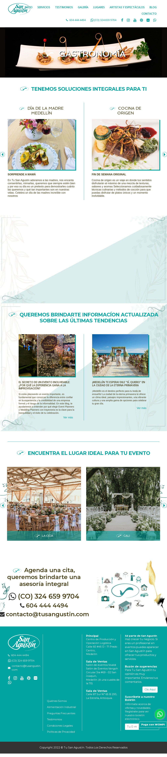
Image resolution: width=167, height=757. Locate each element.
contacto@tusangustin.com (47, 614)
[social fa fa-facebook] (122, 20)
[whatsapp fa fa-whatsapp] (154, 20)
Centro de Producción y (101, 639)
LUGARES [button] (99, 7)
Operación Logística (98, 643)
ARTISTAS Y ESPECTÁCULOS (127, 7)
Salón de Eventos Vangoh (102, 668)
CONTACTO (149, 13)
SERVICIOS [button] (43, 7)
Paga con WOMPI (153, 724)
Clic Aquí (150, 689)
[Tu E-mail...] (132, 727)
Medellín (91, 654)
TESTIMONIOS (64, 7)
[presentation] (2, 505)
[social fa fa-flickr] (148, 20)
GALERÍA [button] (83, 7)
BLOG (153, 7)
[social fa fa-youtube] (135, 20)
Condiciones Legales (60, 725)
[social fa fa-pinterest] (142, 20)
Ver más (68, 417)
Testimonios (54, 719)
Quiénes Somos (57, 701)
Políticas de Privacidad (61, 731)
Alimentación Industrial (61, 707)
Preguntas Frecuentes (61, 713)
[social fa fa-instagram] (128, 20)
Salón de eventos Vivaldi (101, 664)
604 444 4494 (77, 20)
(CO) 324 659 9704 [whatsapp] (105, 20)
